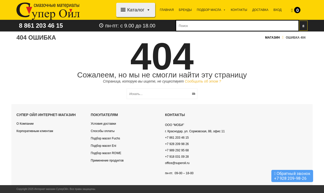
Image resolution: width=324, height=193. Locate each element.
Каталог (139, 9)
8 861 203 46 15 (41, 25)
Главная (167, 10)
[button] (147, 9)
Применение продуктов (107, 160)
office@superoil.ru (177, 163)
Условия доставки (103, 123)
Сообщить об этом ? (203, 81)
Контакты (239, 10)
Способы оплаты (103, 131)
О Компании (25, 123)
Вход (277, 10)
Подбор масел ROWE (106, 153)
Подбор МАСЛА (211, 10)
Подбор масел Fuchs (105, 138)
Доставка (260, 10)
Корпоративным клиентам (34, 131)
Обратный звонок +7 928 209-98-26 (292, 176)
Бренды (185, 10)
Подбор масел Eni (103, 146)
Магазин (272, 37)
